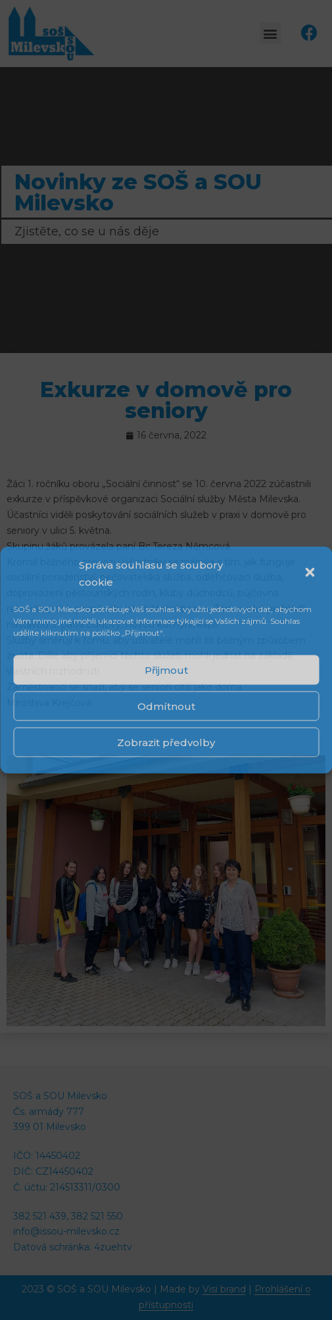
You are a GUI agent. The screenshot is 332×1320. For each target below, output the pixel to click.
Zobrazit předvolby (166, 742)
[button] (311, 573)
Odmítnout (166, 705)
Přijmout (166, 669)
